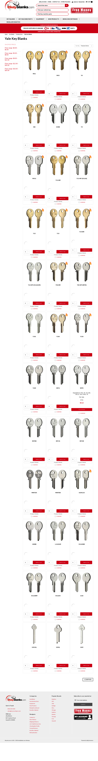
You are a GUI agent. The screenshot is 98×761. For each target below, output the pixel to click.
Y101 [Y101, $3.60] (34, 344)
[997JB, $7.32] (82, 438)
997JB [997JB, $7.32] (82, 451)
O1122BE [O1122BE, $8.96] (82, 557)
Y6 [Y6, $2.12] (82, 75)
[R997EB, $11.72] (58, 491)
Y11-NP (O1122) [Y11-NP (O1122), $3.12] (82, 181)
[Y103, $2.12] (58, 331)
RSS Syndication (33, 750)
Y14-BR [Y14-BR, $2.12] (81, 236)
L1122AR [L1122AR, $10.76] (58, 557)
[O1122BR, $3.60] (34, 597)
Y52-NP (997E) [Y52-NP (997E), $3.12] (82, 291)
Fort (53, 737)
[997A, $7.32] (58, 384)
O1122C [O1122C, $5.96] (58, 610)
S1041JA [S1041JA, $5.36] (82, 504)
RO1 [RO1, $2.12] (34, 73)
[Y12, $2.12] (34, 223)
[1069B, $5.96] (34, 544)
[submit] (67, 5)
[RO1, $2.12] (34, 60)
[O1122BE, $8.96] (82, 544)
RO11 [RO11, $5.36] (34, 181)
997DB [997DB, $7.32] (34, 451)
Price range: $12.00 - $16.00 (11, 64)
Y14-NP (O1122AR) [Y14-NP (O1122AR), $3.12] (34, 291)
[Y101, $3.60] (34, 331)
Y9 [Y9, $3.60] (82, 128)
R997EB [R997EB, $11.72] (58, 504)
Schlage (53, 724)
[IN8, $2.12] (34, 115)
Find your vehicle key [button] (52, 10)
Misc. (53, 726)
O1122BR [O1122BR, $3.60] (34, 610)
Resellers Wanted (13, 22)
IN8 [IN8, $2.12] (34, 128)
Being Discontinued (70, 19)
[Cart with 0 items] (89, 2)
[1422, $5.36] (82, 650)
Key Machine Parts (25, 19)
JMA (53, 721)
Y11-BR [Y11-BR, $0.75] (58, 183)
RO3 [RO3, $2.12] (58, 75)
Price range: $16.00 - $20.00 (11, 69)
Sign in (76, 2)
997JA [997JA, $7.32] (58, 451)
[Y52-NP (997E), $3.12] (82, 278)
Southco (54, 730)
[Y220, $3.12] (34, 384)
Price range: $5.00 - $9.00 (11, 54)
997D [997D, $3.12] (81, 397)
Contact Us (56, 2)
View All (54, 739)
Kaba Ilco (54, 717)
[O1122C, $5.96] (58, 597)
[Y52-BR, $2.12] (58, 278)
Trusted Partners (34, 746)
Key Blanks (11, 19)
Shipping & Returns (34, 740)
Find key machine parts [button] (52, 14)
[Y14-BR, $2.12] (82, 223)
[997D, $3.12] (82, 384)
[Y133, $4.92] (82, 331)
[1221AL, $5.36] (34, 650)
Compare (34, 99)
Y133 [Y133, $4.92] (81, 344)
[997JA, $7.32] (58, 438)
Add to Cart (38, 92)
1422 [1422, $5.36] (81, 664)
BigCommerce (90, 758)
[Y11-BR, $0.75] (58, 168)
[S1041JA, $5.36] (82, 491)
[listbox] (87, 45)
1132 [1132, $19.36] (81, 610)
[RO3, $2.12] (58, 60)
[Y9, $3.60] (82, 115)
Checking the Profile (34, 744)
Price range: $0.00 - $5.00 (11, 48)
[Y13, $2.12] (58, 223)
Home (49, 2)
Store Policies (65, 2)
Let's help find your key (35, 742)
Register (81, 2)
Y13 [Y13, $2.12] (58, 238)
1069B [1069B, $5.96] (34, 557)
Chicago (54, 728)
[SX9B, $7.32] (58, 115)
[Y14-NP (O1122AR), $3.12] (34, 278)
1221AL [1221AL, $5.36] (34, 664)
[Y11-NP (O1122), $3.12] (82, 168)
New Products (53, 19)
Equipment (40, 19)
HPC (53, 719)
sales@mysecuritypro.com (13, 729)
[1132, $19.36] (82, 597)
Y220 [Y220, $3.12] (34, 397)
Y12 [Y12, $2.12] (34, 238)
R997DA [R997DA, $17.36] (34, 504)
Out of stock (82, 419)
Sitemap (28, 758)
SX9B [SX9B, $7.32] (58, 128)
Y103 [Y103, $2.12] (58, 344)
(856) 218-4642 (10, 727)
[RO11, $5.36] (34, 168)
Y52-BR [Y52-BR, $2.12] (58, 291)
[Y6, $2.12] (82, 60)
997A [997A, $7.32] (58, 397)
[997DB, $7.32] (34, 438)
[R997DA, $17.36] (34, 491)
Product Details (34, 95)
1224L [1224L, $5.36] (58, 664)
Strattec (54, 732)
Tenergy (54, 734)
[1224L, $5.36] (58, 650)
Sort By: (78, 45)
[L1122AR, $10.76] (58, 544)
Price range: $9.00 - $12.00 (11, 59)
